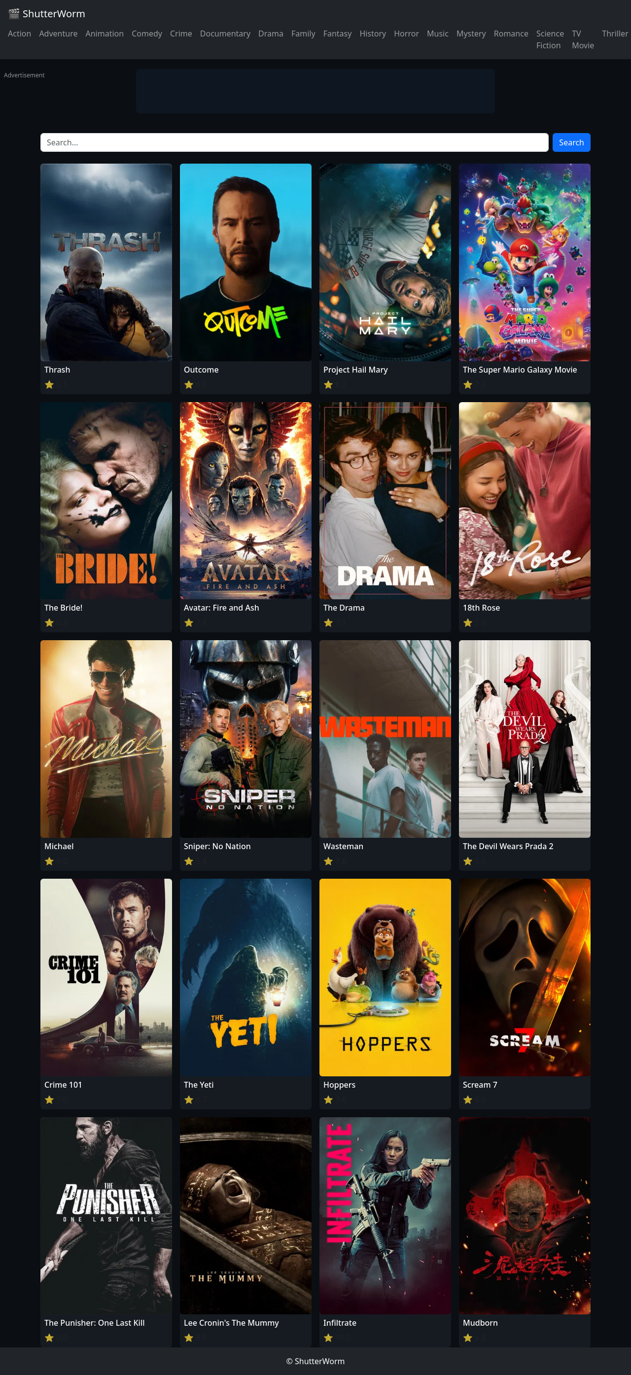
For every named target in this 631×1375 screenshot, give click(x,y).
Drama (270, 33)
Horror (406, 33)
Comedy (147, 33)
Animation (104, 33)
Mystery (471, 33)
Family (303, 33)
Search (571, 142)
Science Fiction (550, 39)
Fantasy (337, 33)
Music (438, 33)
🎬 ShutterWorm (46, 13)
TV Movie (583, 39)
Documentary (225, 33)
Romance (511, 33)
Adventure (58, 33)
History (372, 33)
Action (19, 33)
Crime (181, 33)
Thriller (615, 33)
